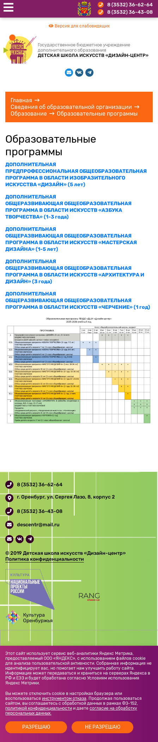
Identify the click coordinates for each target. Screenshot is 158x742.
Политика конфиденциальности (44, 559)
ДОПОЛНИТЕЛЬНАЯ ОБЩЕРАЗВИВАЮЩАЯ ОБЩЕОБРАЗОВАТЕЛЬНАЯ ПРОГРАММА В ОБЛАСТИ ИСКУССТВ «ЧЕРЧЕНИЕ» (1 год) (77, 300)
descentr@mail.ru (38, 525)
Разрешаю (36, 727)
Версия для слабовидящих (79, 26)
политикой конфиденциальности (38, 708)
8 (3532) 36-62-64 (130, 5)
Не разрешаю (102, 727)
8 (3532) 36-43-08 (130, 12)
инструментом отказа (64, 698)
